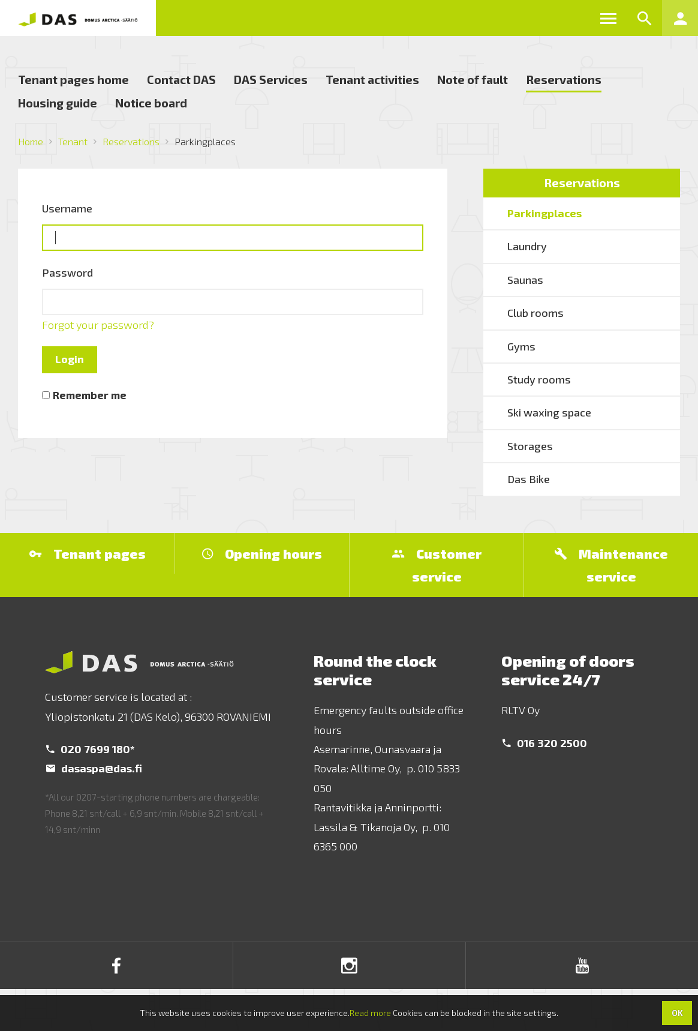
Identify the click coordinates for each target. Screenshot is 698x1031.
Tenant (73, 141)
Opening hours (262, 553)
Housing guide (57, 102)
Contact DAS (181, 79)
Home (30, 141)
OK (677, 1013)
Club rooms (535, 312)
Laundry (527, 246)
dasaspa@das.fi (94, 768)
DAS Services (271, 79)
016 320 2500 (545, 743)
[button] (608, 18)
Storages (530, 445)
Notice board (151, 102)
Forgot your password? (98, 324)
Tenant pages (87, 553)
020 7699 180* (90, 749)
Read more (370, 1013)
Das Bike (528, 478)
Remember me (90, 394)
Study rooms (539, 379)
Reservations (563, 79)
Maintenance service (611, 565)
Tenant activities (372, 79)
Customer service (437, 565)
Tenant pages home (73, 79)
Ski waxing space (549, 412)
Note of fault (472, 79)
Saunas (525, 279)
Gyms (521, 346)
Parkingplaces (544, 213)
